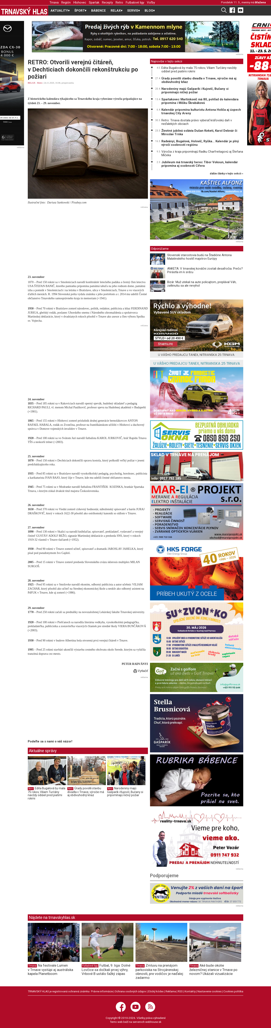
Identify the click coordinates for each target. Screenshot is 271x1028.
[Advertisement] (88, 239)
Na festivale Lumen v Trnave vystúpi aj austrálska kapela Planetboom (50, 969)
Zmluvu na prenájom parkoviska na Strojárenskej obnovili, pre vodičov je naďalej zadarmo (159, 971)
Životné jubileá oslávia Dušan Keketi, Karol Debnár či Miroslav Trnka (199, 132)
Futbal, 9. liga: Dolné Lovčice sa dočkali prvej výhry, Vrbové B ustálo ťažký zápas (106, 969)
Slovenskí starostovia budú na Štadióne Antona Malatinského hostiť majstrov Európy (199, 256)
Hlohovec (79, 2)
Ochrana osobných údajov (130, 991)
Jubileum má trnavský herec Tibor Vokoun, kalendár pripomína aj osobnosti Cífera (199, 164)
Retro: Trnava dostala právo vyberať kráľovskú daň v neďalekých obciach (196, 122)
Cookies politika (233, 991)
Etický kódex (156, 991)
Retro (119, 2)
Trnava (54, 2)
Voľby (151, 2)
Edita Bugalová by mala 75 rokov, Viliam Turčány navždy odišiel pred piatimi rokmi (46, 793)
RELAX (31, 83)
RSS (180, 991)
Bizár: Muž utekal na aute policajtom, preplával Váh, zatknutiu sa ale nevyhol (201, 283)
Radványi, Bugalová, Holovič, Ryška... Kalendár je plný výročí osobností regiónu (200, 143)
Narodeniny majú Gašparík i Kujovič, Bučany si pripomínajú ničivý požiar (125, 792)
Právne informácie (102, 991)
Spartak (94, 2)
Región (66, 2)
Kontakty (190, 991)
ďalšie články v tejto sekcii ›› (226, 173)
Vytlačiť (140, 671)
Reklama (171, 991)
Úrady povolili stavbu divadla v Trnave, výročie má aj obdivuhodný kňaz (85, 792)
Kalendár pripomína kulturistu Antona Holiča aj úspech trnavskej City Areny (201, 111)
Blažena (260, 2)
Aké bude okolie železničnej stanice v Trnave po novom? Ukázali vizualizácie (213, 969)
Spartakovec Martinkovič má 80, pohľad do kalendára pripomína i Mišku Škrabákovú (199, 101)
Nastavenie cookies (209, 991)
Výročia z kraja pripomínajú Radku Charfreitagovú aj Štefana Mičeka (202, 153)
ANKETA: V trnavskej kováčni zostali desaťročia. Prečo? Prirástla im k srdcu (205, 270)
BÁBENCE (98, 10)
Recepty (107, 2)
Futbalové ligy (135, 2)
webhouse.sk (153, 1021)
